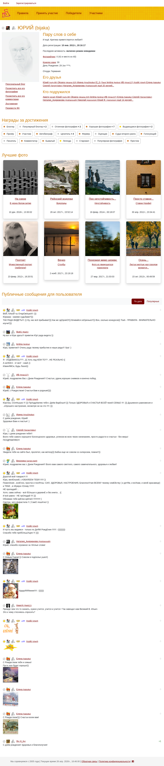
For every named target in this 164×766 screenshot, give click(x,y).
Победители (75, 13)
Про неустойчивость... (102, 198)
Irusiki (140, 82)
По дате (138, 301)
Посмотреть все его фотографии (15, 90)
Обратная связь (89, 761)
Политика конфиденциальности (114, 761)
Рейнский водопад (61, 198)
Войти (6, 3)
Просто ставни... (143, 198)
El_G (101, 82)
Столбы (61, 264)
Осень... (143, 260)
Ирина (86, 82)
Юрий (50, 82)
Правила (24, 13)
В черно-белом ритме (20, 203)
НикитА (24, 605)
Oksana (67, 82)
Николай (88, 100)
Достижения (11, 103)
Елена (153, 82)
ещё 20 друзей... (106, 85)
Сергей (53, 85)
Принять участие (48, 13)
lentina (114, 82)
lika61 (22, 332)
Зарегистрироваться (26, 3)
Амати (49, 97)
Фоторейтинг (49, 56)
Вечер (61, 260)
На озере (20, 198)
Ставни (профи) (143, 203)
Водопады (61, 203)
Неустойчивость (103, 203)
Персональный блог (15, 84)
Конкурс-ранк (49, 62)
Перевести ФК (13, 108)
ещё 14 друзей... (125, 100)
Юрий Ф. (107, 100)
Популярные (153, 301)
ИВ (127, 82)
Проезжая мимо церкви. (102, 260)
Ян (21, 741)
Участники (97, 13)
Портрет (20, 260)
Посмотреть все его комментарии (15, 97)
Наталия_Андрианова (80, 85)
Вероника (26, 461)
